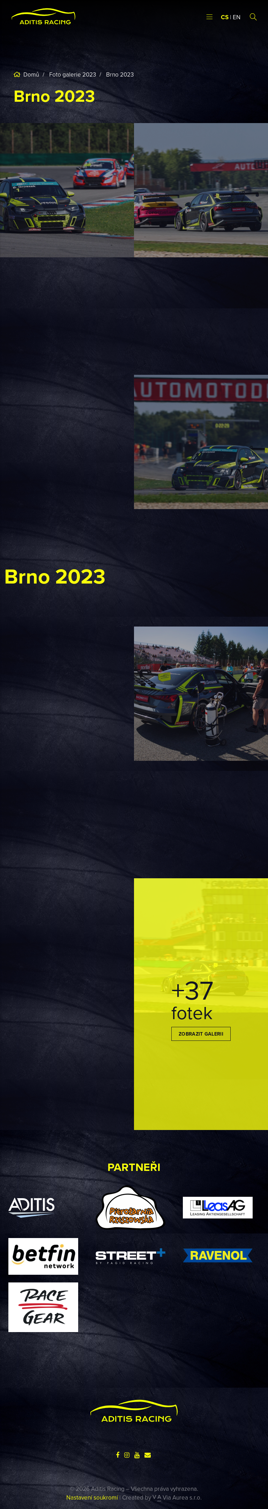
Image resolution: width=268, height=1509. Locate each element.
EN (236, 17)
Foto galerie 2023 (72, 74)
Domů (30, 74)
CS (225, 17)
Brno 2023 (120, 74)
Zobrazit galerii (201, 1033)
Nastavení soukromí (92, 1497)
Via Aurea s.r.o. (177, 1497)
